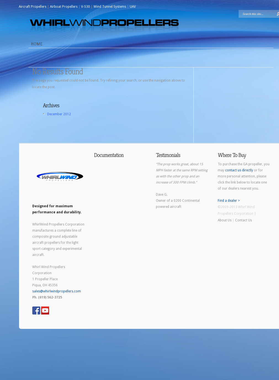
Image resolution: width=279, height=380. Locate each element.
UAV (133, 7)
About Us (225, 220)
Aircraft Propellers (32, 7)
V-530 (85, 7)
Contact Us (243, 220)
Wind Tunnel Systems (110, 7)
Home (36, 43)
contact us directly (239, 170)
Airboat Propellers (64, 7)
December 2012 (59, 114)
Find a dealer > (229, 201)
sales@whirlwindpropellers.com (56, 291)
